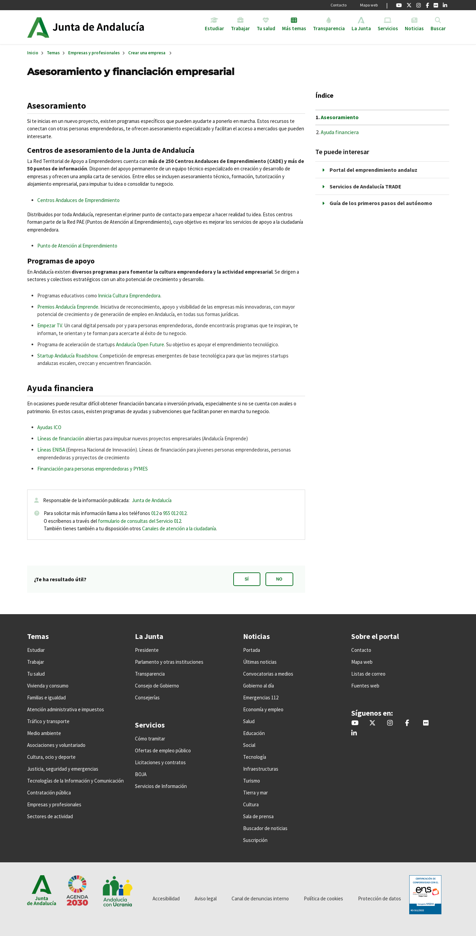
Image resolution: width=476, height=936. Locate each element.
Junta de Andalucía (38, 27)
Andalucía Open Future (140, 344)
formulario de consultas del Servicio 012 (139, 521)
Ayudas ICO (49, 427)
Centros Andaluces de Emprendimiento (78, 200)
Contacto (338, 4)
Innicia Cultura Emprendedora (129, 295)
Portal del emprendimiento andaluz (373, 169)
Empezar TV (49, 325)
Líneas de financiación (60, 438)
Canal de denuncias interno (260, 898)
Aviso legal (206, 898)
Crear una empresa (146, 53)
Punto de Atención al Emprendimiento (77, 245)
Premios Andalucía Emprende (67, 307)
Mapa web (369, 4)
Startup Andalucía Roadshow (67, 355)
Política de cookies (323, 898)
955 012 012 (174, 513)
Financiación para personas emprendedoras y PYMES (92, 468)
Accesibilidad (166, 898)
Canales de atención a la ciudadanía (179, 528)
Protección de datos (379, 898)
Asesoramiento (340, 117)
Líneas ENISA (51, 449)
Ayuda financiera (340, 132)
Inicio (105, 27)
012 (154, 513)
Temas (53, 53)
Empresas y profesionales (94, 53)
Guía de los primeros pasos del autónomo (381, 203)
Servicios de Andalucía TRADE (365, 186)
